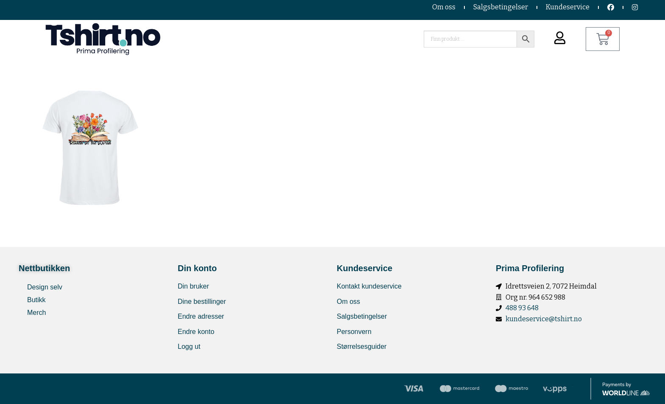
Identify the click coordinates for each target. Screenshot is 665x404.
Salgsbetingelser (500, 7)
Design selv (44, 287)
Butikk (36, 299)
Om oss (443, 7)
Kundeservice (568, 7)
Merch (36, 312)
